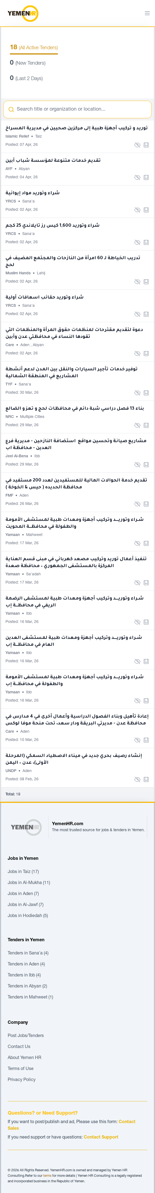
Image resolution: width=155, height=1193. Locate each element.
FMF (10, 496)
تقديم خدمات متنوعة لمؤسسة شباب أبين (53, 160)
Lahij (41, 273)
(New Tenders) (27, 63)
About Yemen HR (24, 1058)
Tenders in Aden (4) (26, 964)
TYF (9, 385)
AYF (9, 169)
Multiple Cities (32, 417)
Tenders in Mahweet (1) (30, 997)
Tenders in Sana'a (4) (28, 953)
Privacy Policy (22, 1080)
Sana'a (28, 202)
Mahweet (34, 535)
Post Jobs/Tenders (26, 1036)
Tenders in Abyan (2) (27, 986)
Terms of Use (21, 1069)
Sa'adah (33, 574)
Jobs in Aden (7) (23, 894)
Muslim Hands (19, 273)
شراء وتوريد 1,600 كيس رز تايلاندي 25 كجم (53, 225)
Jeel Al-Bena (17, 456)
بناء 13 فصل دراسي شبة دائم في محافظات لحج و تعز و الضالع (75, 408)
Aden (25, 345)
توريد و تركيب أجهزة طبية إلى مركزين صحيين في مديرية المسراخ (77, 128)
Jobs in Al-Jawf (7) (25, 905)
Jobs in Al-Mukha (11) (29, 883)
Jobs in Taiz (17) (23, 872)
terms (47, 1176)
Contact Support (101, 1137)
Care (10, 345)
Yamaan (13, 535)
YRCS (11, 202)
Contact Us (19, 1047)
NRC (10, 417)
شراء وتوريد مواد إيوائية (33, 193)
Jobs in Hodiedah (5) (28, 916)
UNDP (11, 771)
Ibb (37, 456)
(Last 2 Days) (26, 78)
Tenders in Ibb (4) (24, 975)
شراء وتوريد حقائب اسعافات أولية (45, 297)
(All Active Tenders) (34, 48)
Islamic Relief (18, 137)
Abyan (24, 169)
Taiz (38, 137)
